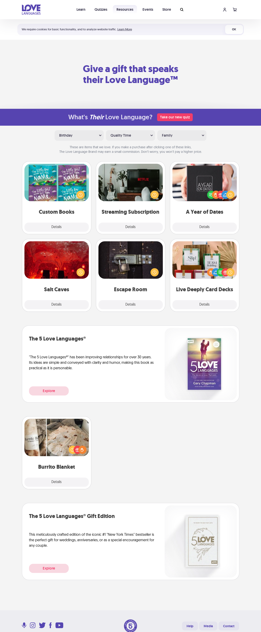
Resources (124, 9)
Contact (229, 626)
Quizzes (101, 9)
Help (190, 626)
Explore (49, 390)
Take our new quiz (175, 117)
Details (56, 227)
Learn (80, 9)
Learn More (124, 29)
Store (166, 9)
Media (208, 626)
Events (147, 9)
